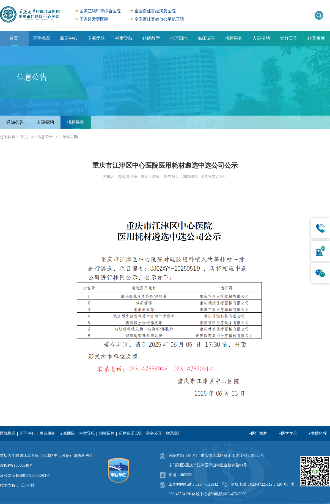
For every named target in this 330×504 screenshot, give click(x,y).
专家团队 (96, 38)
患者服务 (47, 433)
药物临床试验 (130, 433)
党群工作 (289, 38)
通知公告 (15, 122)
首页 (13, 38)
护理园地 (179, 38)
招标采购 (234, 38)
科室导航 (124, 38)
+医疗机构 (258, 433)
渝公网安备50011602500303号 (25, 476)
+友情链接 (318, 433)
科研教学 (151, 38)
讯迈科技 (27, 485)
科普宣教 (316, 38)
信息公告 (45, 137)
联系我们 (174, 433)
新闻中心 (69, 38)
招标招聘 (106, 433)
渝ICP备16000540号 (16, 465)
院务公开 (154, 433)
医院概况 (41, 38)
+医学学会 (288, 433)
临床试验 (206, 38)
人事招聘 (261, 38)
